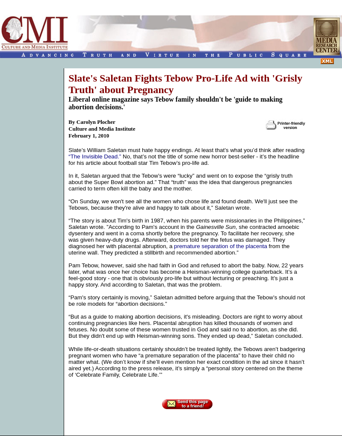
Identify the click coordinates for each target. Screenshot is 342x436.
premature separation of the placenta (220, 246)
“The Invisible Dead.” (94, 156)
